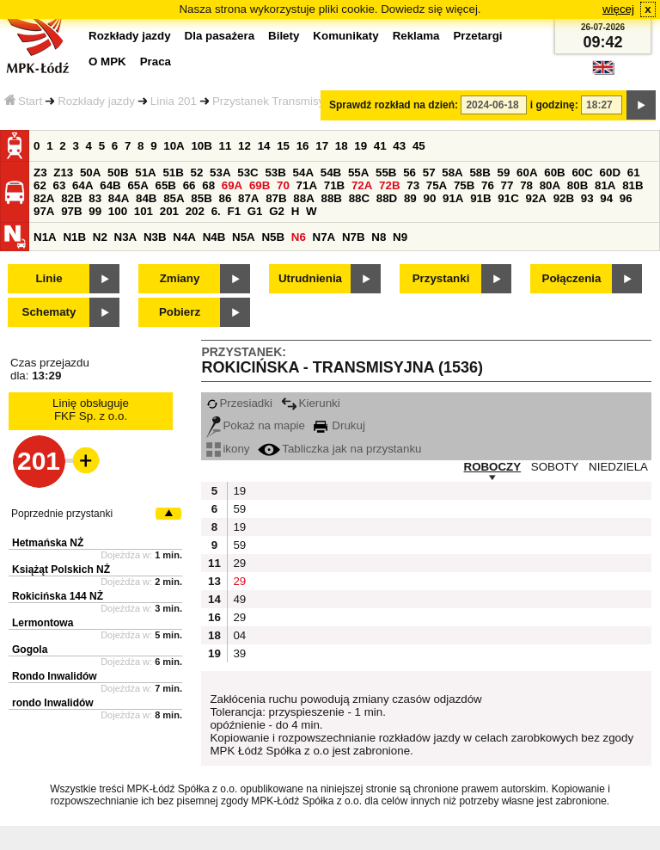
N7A (324, 237)
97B (71, 211)
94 (606, 198)
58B (479, 172)
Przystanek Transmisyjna (275, 101)
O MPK (107, 61)
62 (40, 185)
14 (264, 145)
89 (410, 198)
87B (276, 198)
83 (95, 198)
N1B (74, 237)
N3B (155, 237)
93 (587, 198)
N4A (184, 237)
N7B (353, 237)
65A (137, 185)
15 (283, 145)
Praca (155, 61)
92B (563, 198)
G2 (276, 211)
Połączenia (572, 278)
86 (224, 198)
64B (110, 185)
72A (361, 185)
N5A (243, 237)
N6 (298, 237)
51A (145, 172)
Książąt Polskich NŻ (61, 570)
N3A (126, 237)
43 (399, 145)
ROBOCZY (493, 466)
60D (610, 172)
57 (429, 172)
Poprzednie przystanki (62, 514)
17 (321, 145)
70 (283, 185)
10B (201, 145)
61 (633, 172)
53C (247, 172)
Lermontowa (42, 623)
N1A (45, 237)
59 (504, 172)
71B (334, 185)
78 (526, 185)
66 (189, 185)
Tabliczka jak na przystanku (339, 448)
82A (44, 198)
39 (239, 653)
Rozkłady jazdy (96, 101)
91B (480, 198)
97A (44, 211)
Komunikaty (345, 35)
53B (275, 172)
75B (464, 185)
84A (118, 198)
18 (341, 145)
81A (605, 185)
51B (172, 172)
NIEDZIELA (618, 466)
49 (239, 599)
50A (90, 172)
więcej (618, 9)
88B (331, 198)
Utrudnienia (310, 278)
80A (550, 185)
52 (197, 172)
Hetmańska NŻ (47, 543)
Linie (48, 278)
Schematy (49, 311)
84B (146, 198)
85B (201, 198)
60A (526, 172)
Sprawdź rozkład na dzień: (393, 105)
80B (577, 185)
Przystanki (441, 278)
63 (59, 185)
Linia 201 (173, 101)
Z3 (40, 172)
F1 (234, 211)
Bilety (283, 35)
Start (23, 101)
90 (429, 198)
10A (173, 145)
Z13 (63, 172)
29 (239, 563)
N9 (400, 237)
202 (195, 211)
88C (359, 198)
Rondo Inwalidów (54, 676)
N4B (214, 237)
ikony (227, 448)
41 (380, 145)
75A (436, 185)
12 (244, 145)
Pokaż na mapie (255, 425)
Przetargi (477, 35)
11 (225, 145)
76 (487, 185)
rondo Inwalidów (53, 703)
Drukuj (339, 425)
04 (239, 635)
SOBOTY (555, 466)
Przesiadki (239, 403)
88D (386, 198)
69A (232, 185)
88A (303, 198)
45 (418, 145)
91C (508, 198)
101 (143, 211)
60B (554, 172)
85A (173, 198)
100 (117, 211)
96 (626, 198)
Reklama (416, 35)
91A (453, 198)
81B (632, 185)
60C (581, 172)
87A (248, 198)
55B (386, 172)
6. (216, 211)
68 (208, 185)
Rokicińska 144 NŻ (57, 596)
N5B (272, 237)
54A (303, 172)
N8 (378, 237)
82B (71, 198)
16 (302, 145)
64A (82, 185)
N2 (100, 237)
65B (166, 185)
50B (117, 172)
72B (389, 185)
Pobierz (179, 311)
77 (507, 185)
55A (358, 172)
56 (409, 172)
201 (169, 211)
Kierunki (310, 403)
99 (95, 211)
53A (220, 172)
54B (331, 172)
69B (259, 185)
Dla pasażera (220, 35)
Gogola (29, 650)
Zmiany (180, 278)
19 (360, 145)
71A (306, 185)
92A (535, 198)
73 (412, 185)
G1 (255, 211)
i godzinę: (554, 105)
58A (452, 172)
